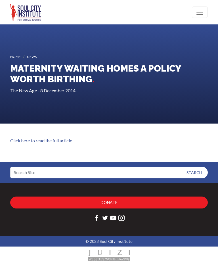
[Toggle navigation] (200, 12)
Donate (109, 202)
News (32, 57)
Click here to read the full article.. (42, 140)
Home (15, 57)
